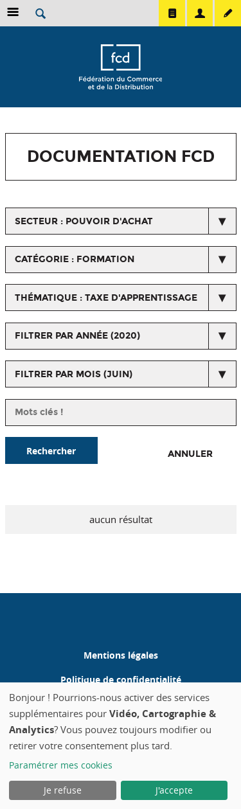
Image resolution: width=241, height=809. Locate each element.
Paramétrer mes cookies (60, 765)
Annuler (190, 454)
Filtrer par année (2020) (77, 335)
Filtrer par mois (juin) (73, 374)
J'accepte (174, 790)
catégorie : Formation (74, 259)
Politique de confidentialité (120, 679)
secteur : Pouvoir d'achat (84, 221)
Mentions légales (121, 655)
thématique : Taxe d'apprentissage (106, 297)
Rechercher (51, 451)
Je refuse (63, 790)
